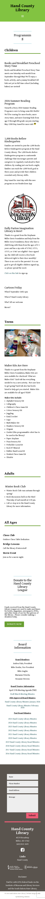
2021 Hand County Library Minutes (22, 734)
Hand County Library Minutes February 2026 (22, 707)
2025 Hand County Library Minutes (22, 719)
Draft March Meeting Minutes (22, 694)
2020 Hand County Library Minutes (22, 738)
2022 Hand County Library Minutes (22, 730)
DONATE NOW (14, 624)
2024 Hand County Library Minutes (22, 723)
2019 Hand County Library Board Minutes (22, 742)
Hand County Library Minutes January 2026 (22, 702)
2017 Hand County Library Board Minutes (22, 750)
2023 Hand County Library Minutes (22, 727)
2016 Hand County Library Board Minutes (22, 754)
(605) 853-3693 (23, 844)
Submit (32, 815)
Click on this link (12, 273)
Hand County (22, 860)
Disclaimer (22, 877)
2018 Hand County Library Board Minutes (22, 746)
